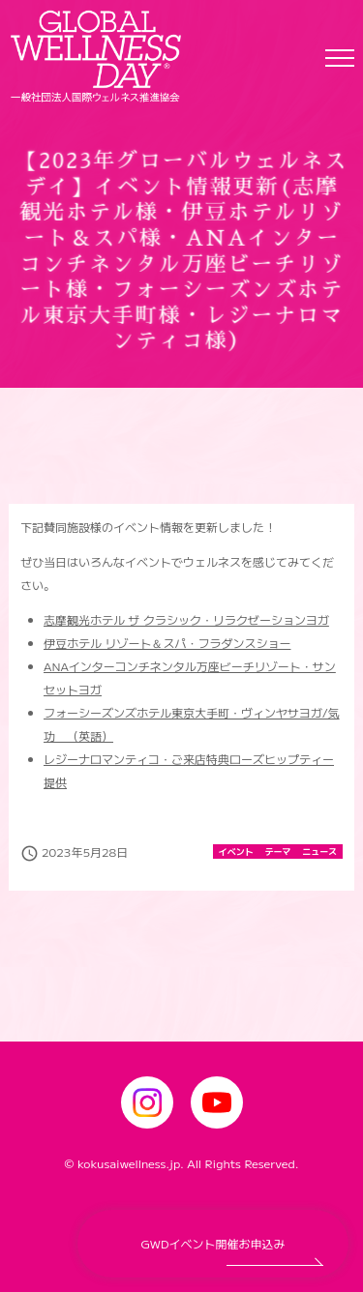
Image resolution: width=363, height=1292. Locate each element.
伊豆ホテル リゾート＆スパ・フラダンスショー (167, 642)
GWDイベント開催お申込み (213, 1243)
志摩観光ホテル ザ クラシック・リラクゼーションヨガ (186, 619)
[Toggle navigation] (339, 57)
